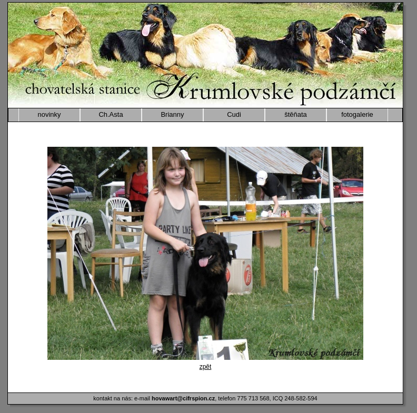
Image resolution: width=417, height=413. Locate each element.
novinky (49, 114)
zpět (206, 366)
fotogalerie (357, 114)
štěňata (295, 114)
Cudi (234, 114)
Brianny (172, 114)
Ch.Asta (110, 114)
